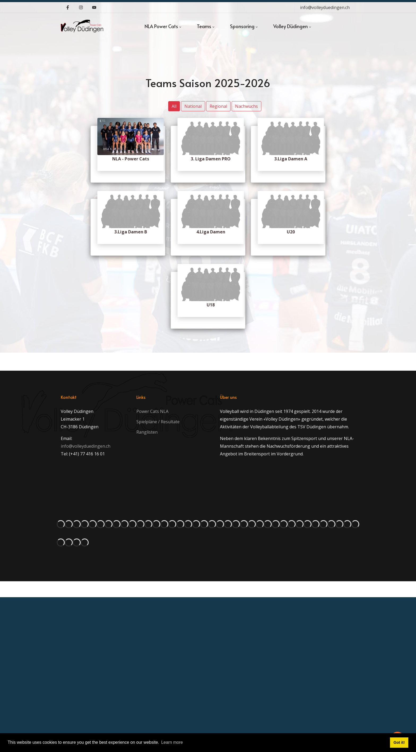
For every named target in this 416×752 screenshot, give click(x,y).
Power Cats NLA (152, 411)
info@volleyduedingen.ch (325, 7)
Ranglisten (147, 432)
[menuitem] (163, 26)
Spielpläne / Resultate (158, 422)
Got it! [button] (399, 742)
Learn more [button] (172, 742)
